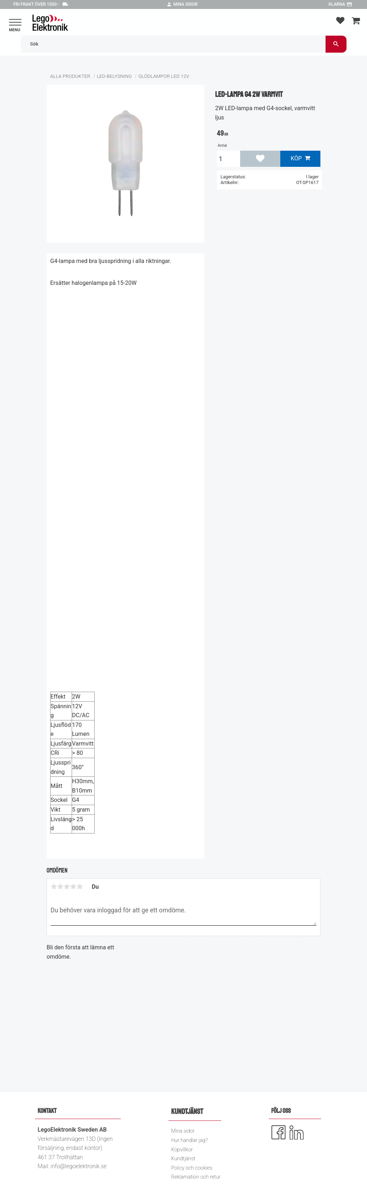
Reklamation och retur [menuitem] (195, 1177)
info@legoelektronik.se (78, 1166)
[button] (15, 23)
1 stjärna (54, 886)
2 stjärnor (60, 886)
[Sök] (336, 44)
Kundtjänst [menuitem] (183, 1159)
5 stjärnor (79, 886)
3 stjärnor (66, 886)
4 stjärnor (73, 886)
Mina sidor (185, 4)
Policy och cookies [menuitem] (191, 1168)
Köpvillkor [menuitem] (182, 1150)
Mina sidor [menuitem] (182, 1131)
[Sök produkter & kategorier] (173, 44)
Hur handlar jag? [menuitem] (189, 1140)
